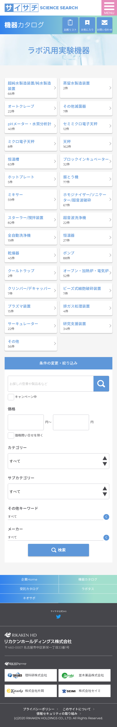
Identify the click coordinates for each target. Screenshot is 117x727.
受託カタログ (29, 589)
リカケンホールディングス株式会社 (38, 638)
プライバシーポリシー (39, 709)
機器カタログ (38, 25)
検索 (101, 383)
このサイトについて (77, 709)
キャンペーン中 (26, 397)
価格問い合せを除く (29, 435)
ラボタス (88, 589)
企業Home (29, 579)
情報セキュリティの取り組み (57, 714)
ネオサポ (29, 598)
